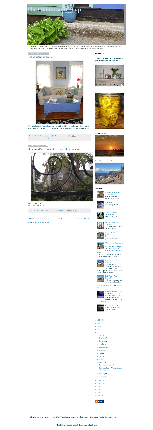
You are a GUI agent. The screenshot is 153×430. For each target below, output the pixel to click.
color (46, 139)
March (101, 362)
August (101, 350)
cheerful (42, 139)
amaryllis (46, 126)
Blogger (93, 425)
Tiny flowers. (109, 202)
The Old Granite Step (54, 9)
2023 (99, 326)
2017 (99, 387)
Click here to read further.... (37, 205)
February (102, 374)
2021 (99, 332)
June (101, 356)
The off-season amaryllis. (40, 57)
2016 (99, 390)
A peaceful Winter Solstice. (113, 291)
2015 (99, 393)
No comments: (59, 136)
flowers (50, 139)
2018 (99, 383)
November (102, 341)
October (102, 344)
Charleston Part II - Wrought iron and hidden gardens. (53, 149)
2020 (99, 335)
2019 (99, 380)
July (100, 353)
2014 (99, 396)
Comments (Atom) (43, 222)
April (101, 359)
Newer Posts (33, 218)
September (102, 347)
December (102, 338)
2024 (99, 323)
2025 (99, 320)
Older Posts (86, 218)
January (102, 377)
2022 (99, 329)
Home (60, 218)
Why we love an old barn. (113, 305)
